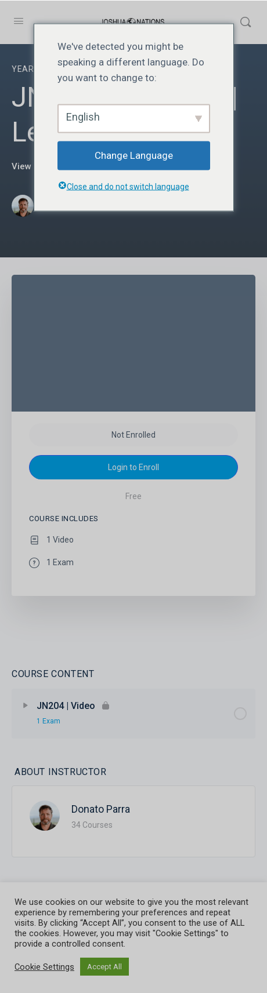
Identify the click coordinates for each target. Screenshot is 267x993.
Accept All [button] (104, 966)
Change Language (134, 155)
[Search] (245, 22)
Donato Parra (100, 809)
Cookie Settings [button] (44, 967)
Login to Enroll (133, 467)
